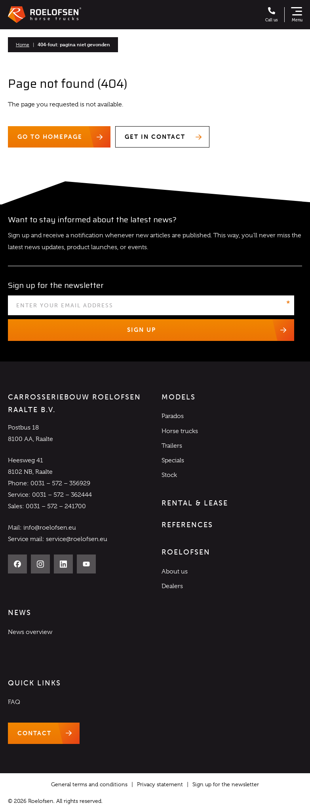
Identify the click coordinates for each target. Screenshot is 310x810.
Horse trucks (180, 431)
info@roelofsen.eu (49, 527)
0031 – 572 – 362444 (62, 494)
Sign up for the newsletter (225, 784)
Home (22, 44)
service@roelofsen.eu (76, 539)
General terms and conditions (89, 784)
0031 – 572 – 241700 (56, 506)
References (187, 524)
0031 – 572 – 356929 (60, 483)
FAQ (14, 702)
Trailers (172, 445)
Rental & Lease (195, 503)
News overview (30, 632)
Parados (173, 416)
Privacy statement (160, 784)
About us (175, 571)
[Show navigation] (296, 14)
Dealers (172, 586)
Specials (173, 460)
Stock (169, 475)
